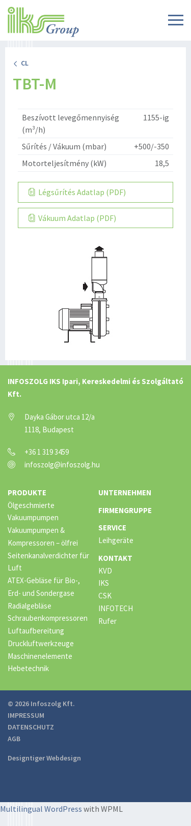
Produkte (27, 492)
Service (112, 527)
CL (21, 63)
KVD (105, 571)
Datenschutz (31, 727)
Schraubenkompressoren (48, 618)
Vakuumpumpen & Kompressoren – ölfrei (43, 536)
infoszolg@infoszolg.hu (62, 464)
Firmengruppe (125, 510)
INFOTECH (115, 608)
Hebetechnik (28, 668)
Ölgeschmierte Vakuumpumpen (33, 511)
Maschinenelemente (40, 656)
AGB (14, 738)
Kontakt (115, 558)
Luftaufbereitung (36, 631)
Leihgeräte (115, 540)
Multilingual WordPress (41, 809)
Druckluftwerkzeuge (41, 643)
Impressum (26, 715)
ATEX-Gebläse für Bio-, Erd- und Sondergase (44, 587)
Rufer (107, 621)
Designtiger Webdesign (44, 758)
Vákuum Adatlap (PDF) (72, 218)
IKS (103, 583)
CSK (105, 595)
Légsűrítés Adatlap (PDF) (77, 192)
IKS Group (43, 22)
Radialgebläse (29, 606)
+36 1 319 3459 (46, 452)
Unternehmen (124, 492)
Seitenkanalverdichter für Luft (48, 562)
